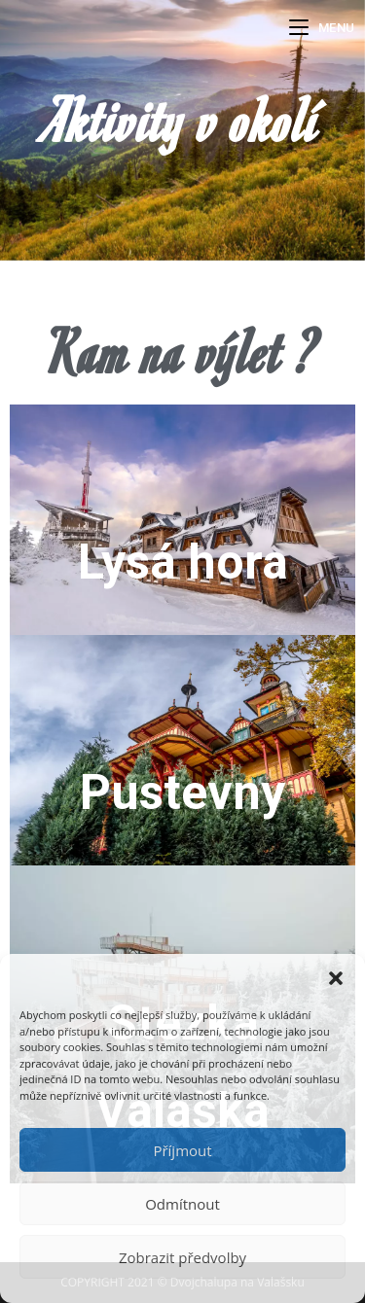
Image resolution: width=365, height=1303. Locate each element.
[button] (336, 978)
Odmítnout (182, 1204)
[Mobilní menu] (322, 27)
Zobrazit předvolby (182, 1257)
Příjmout (182, 1150)
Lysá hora (183, 562)
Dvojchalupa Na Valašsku (145, 31)
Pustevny (182, 792)
